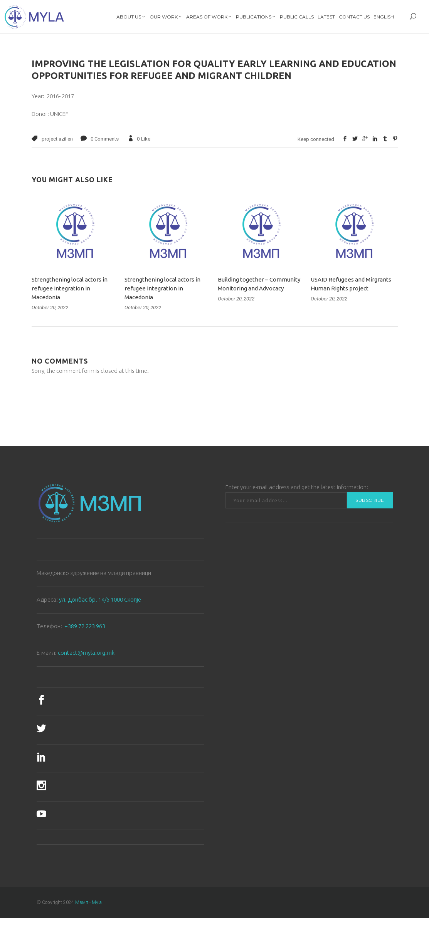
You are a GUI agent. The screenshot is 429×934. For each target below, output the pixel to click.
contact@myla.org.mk (86, 652)
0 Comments (105, 139)
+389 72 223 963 (84, 626)
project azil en (57, 139)
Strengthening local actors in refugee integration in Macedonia (70, 288)
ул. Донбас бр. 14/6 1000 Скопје (100, 599)
